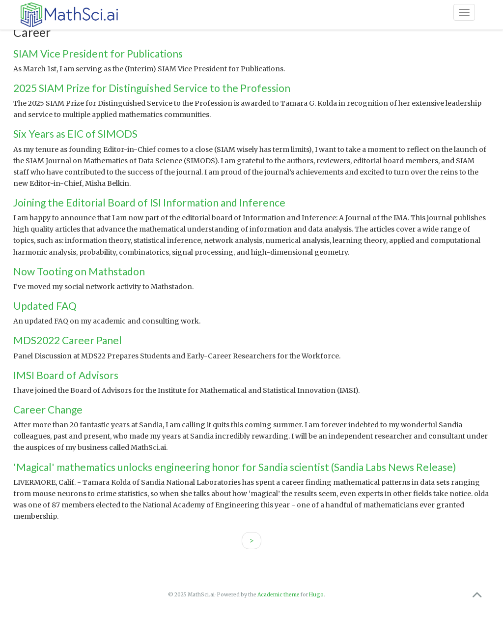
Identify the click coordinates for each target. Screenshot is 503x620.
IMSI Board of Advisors (65, 375)
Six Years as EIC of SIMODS (75, 133)
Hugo (316, 594)
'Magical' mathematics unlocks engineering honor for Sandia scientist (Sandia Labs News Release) (234, 467)
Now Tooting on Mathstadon (79, 271)
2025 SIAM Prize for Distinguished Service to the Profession (151, 88)
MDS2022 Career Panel (67, 340)
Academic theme (278, 594)
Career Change (48, 409)
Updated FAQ (45, 305)
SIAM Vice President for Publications (98, 53)
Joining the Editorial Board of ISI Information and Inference (149, 202)
